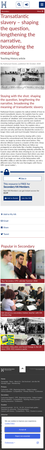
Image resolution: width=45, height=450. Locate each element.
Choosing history (23, 409)
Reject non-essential (22, 436)
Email (4, 221)
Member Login (6, 383)
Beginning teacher (20, 389)
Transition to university (8, 409)
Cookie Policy (10, 423)
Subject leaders (32, 389)
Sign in (22, 178)
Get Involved (26, 381)
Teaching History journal (32, 399)
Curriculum (4, 389)
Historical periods (7, 407)
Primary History (29, 391)
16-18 (21, 407)
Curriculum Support (7, 397)
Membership (16, 383)
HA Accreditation (6, 391)
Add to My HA (8, 214)
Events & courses (36, 411)
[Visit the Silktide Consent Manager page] (37, 442)
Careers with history (7, 411)
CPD (10, 389)
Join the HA (26, 198)
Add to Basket (11, 198)
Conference (39, 391)
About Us (17, 381)
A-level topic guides (31, 407)
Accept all (22, 429)
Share (5, 227)
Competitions (17, 391)
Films (27, 411)
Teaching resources (7, 401)
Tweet (5, 234)
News (11, 381)
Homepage (4, 381)
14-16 (16, 407)
